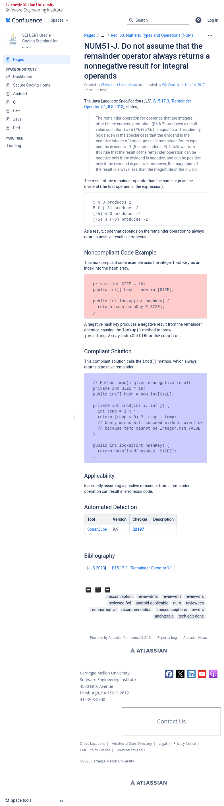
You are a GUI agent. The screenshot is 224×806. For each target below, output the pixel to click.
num (177, 603)
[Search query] (158, 20)
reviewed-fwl (120, 603)
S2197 (138, 529)
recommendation (136, 609)
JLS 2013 (115, 106)
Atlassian (148, 650)
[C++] (36, 110)
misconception (119, 596)
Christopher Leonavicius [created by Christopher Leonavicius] (119, 85)
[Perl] (36, 128)
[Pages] (36, 59)
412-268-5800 (92, 699)
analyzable (164, 616)
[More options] (210, 35)
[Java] (36, 119)
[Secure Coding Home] (36, 85)
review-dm (172, 596)
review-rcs (195, 603)
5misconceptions (171, 609)
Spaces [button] (57, 20)
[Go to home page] (24, 20)
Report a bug (167, 638)
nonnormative (104, 609)
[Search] (131, 20)
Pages (89, 35)
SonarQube (97, 529)
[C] (36, 102)
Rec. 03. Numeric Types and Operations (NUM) (152, 35)
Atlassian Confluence (124, 638)
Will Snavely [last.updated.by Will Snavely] (171, 85)
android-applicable (152, 603)
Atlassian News (195, 638)
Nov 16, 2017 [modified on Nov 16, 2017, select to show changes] (195, 85)
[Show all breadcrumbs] (102, 35)
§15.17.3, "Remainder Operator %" (141, 568)
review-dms (148, 596)
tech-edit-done (191, 616)
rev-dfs (198, 609)
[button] (198, 20)
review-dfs (195, 596)
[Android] (36, 93)
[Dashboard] (36, 76)
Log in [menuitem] (213, 20)
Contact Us (171, 721)
